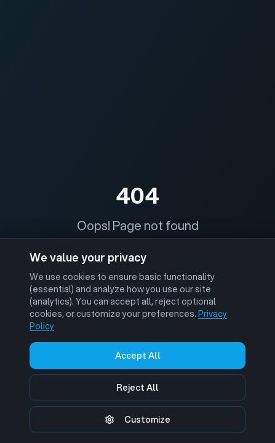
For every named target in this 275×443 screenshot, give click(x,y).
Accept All (138, 355)
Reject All (137, 387)
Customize (137, 419)
